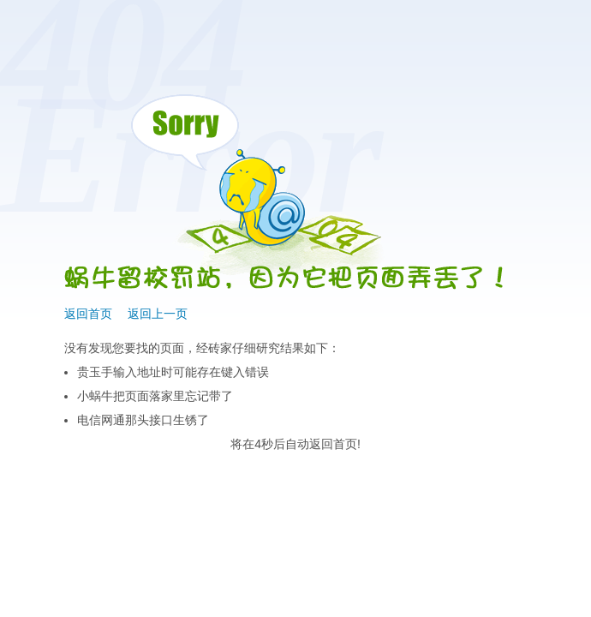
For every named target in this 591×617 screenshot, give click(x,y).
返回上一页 (158, 313)
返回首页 (88, 313)
